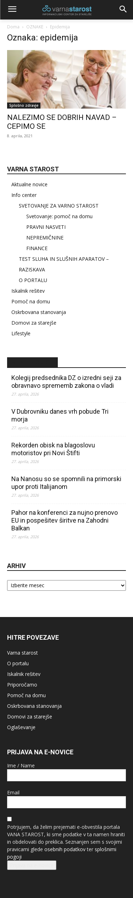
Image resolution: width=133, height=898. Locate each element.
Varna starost (22, 652)
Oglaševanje (21, 727)
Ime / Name (21, 765)
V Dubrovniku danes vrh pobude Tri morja (60, 415)
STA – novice (32, 362)
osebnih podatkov (64, 849)
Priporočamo (22, 684)
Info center (24, 195)
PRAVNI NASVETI (46, 227)
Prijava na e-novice (32, 865)
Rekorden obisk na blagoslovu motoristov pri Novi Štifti (53, 449)
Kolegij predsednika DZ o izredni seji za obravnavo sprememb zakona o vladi (66, 381)
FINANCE (37, 248)
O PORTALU (33, 280)
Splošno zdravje (23, 105)
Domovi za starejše (33, 322)
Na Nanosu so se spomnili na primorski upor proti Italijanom (66, 482)
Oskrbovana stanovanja (38, 312)
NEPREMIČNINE (44, 237)
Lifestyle (21, 333)
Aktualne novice (29, 184)
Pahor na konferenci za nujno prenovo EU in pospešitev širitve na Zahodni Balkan (64, 520)
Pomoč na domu (30, 301)
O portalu (18, 663)
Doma (13, 27)
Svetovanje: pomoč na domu (59, 216)
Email (13, 792)
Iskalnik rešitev (28, 290)
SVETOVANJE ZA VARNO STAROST (59, 205)
